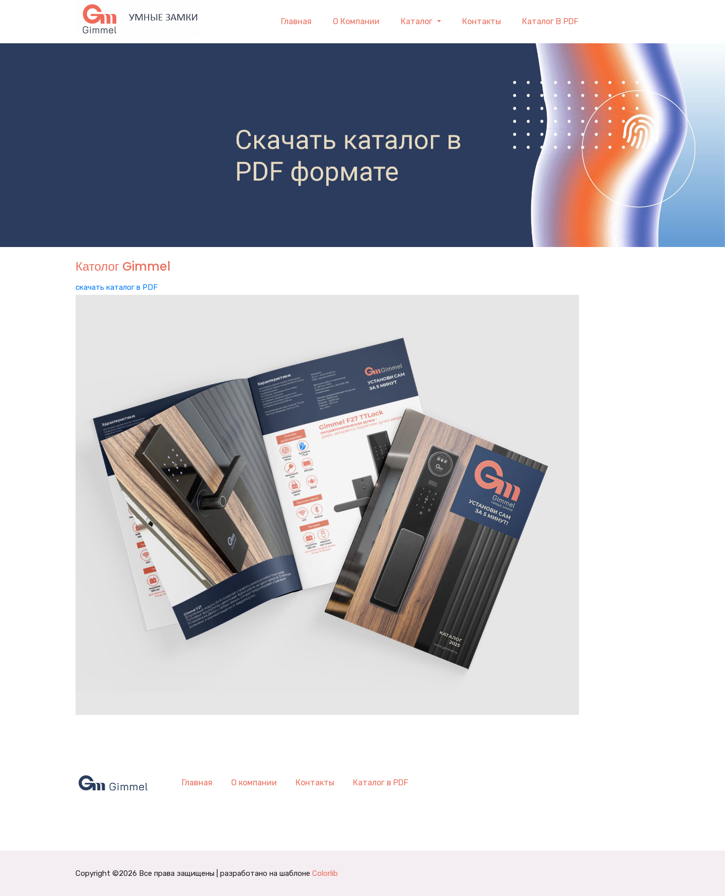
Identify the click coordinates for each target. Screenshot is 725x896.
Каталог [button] (417, 21)
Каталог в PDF (550, 21)
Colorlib (325, 873)
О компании (356, 21)
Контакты (481, 21)
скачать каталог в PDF (117, 287)
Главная (296, 21)
